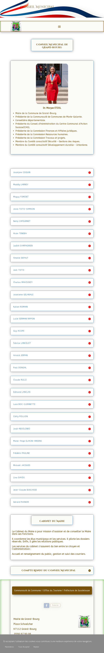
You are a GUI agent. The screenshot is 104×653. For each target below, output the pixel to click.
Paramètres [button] (9, 647)
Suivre (55, 605)
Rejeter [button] (36, 647)
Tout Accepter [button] (24, 647)
